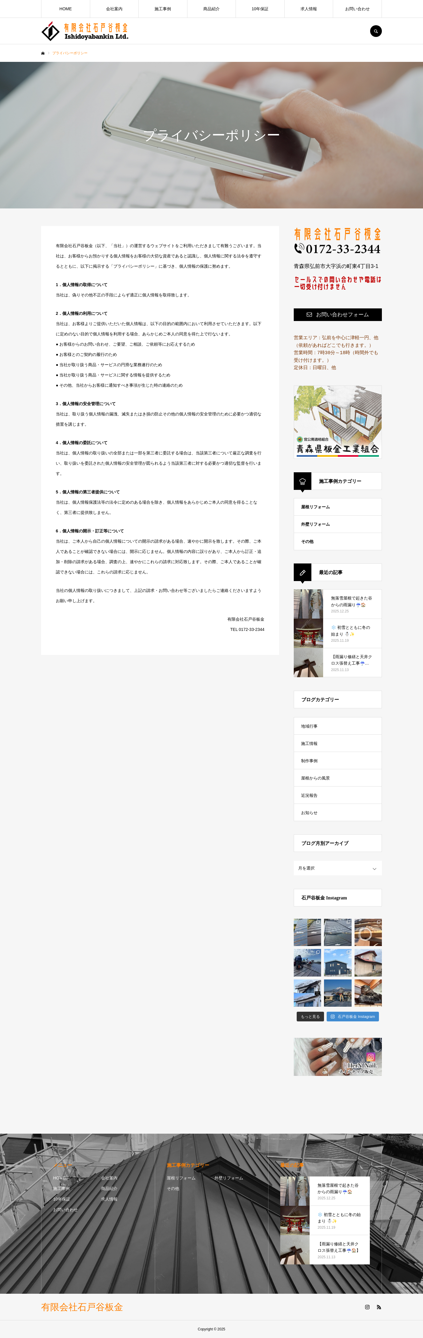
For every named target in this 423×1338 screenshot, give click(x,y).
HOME (65, 8)
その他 (307, 541)
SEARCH (376, 31)
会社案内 (114, 8)
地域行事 (309, 726)
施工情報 (309, 743)
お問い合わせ (357, 8)
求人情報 (309, 8)
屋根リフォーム (315, 507)
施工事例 (163, 8)
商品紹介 (211, 8)
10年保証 (260, 8)
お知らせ (309, 812)
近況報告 (309, 795)
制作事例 (309, 760)
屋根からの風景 (315, 778)
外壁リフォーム (315, 524)
